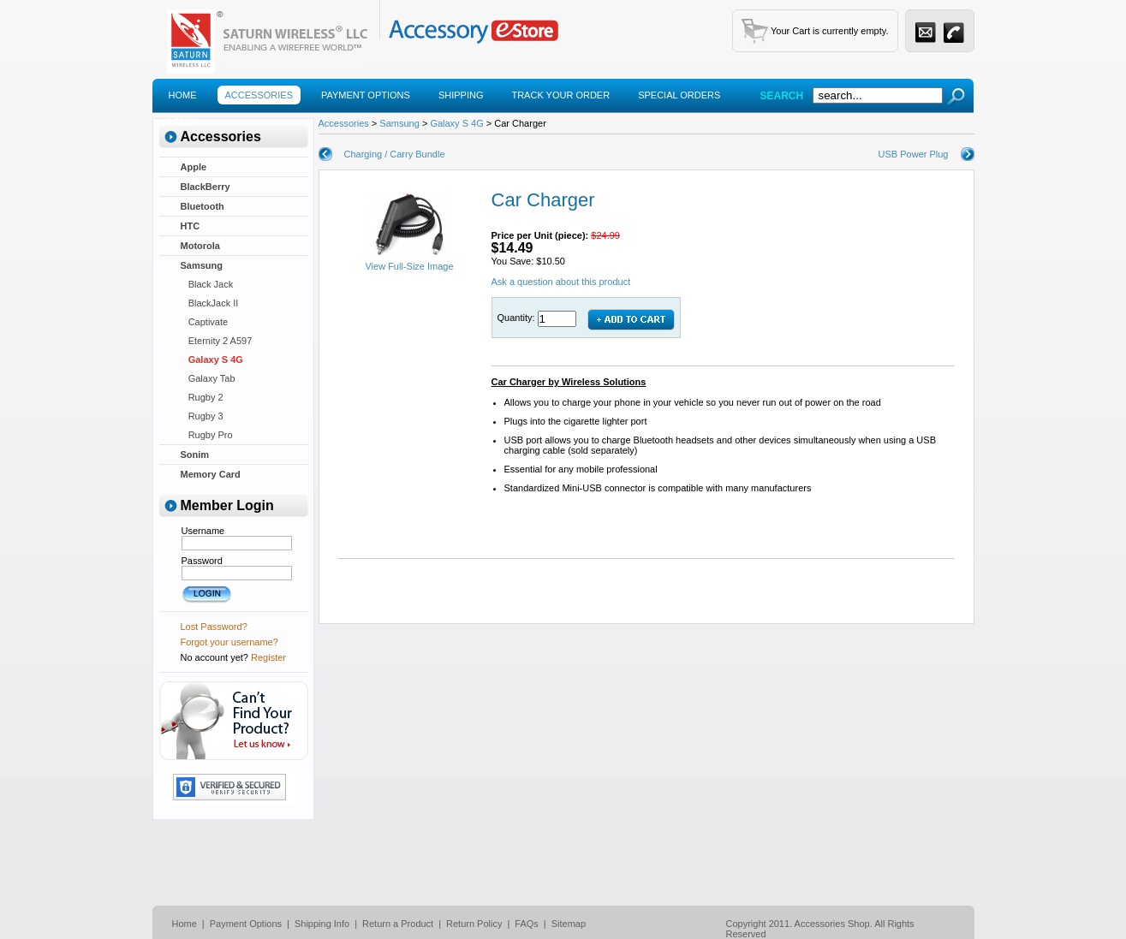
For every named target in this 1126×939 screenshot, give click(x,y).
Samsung (202, 265)
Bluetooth (202, 206)
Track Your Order (560, 95)
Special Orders (679, 95)
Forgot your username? (229, 642)
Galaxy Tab (208, 378)
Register (268, 657)
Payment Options (365, 95)
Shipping (461, 95)
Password (202, 561)
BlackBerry (205, 186)
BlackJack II (210, 303)
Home (183, 95)
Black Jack (207, 284)
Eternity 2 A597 (217, 341)
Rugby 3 (202, 416)
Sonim (195, 454)
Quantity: (517, 317)
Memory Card (211, 474)
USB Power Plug (914, 154)
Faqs (181, 121)
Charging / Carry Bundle (394, 154)
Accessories (259, 95)
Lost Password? (214, 626)
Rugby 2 (202, 397)
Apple (194, 167)
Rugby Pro (207, 435)
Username (203, 531)
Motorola (200, 246)
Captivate (205, 322)
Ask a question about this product (561, 281)
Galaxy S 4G (212, 359)
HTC (190, 226)
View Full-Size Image (409, 262)
